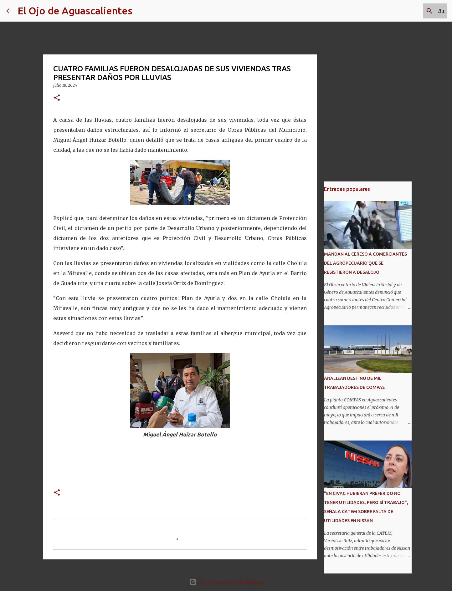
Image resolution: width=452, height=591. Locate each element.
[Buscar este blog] (414, 10)
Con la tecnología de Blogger (226, 582)
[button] (57, 98)
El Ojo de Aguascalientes (75, 10)
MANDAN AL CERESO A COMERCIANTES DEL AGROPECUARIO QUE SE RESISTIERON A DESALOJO (365, 263)
